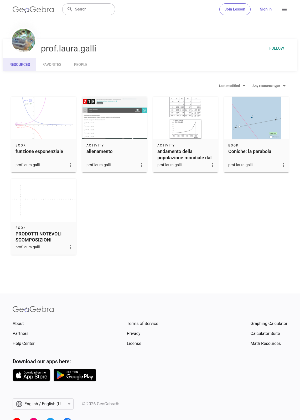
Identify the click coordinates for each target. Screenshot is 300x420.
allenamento (99, 151)
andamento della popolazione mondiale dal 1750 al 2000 (184, 157)
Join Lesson (235, 9)
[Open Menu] (284, 9)
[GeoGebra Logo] (33, 9)
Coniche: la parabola (249, 151)
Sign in (266, 9)
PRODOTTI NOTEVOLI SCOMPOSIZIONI (38, 237)
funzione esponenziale (39, 151)
